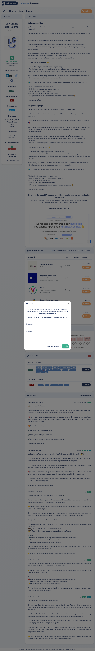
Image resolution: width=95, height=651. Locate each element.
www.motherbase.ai (60, 317)
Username (29, 324)
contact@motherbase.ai (48, 314)
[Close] (69, 303)
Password (29, 332)
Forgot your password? (53, 346)
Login (65, 346)
